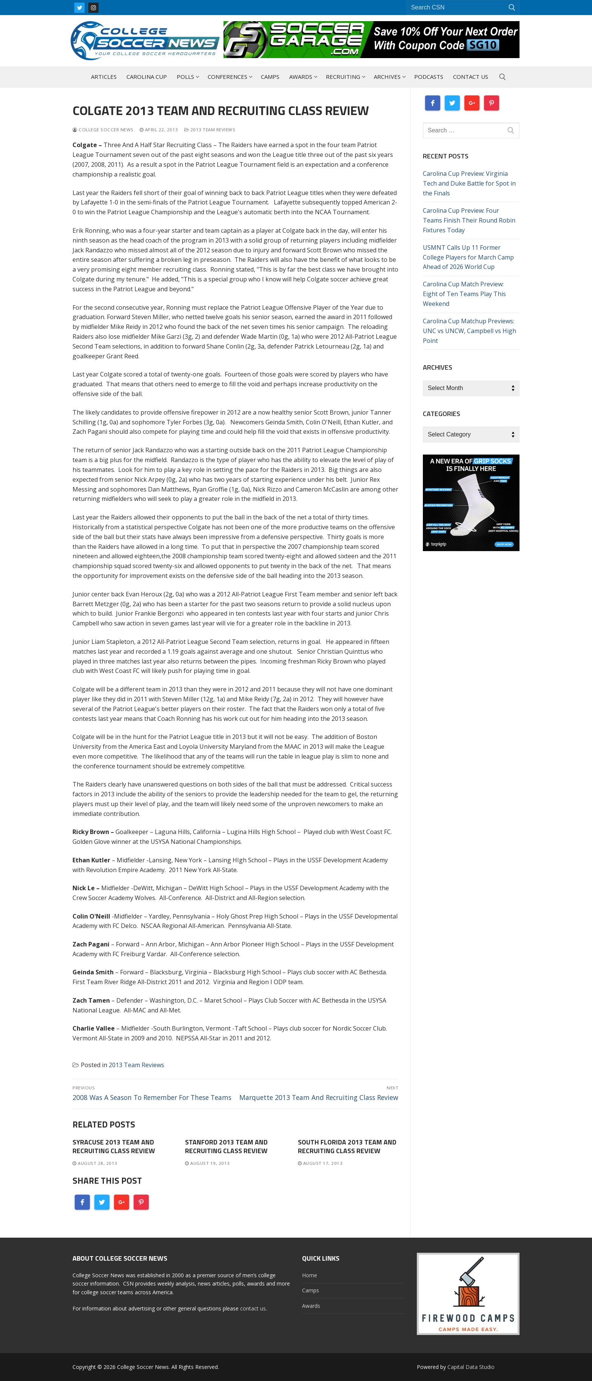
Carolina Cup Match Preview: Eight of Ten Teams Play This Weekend (464, 294)
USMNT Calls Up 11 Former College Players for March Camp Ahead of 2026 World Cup (468, 257)
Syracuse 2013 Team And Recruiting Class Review (113, 1146)
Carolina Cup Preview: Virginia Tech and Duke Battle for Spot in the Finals (469, 183)
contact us (253, 1308)
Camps (310, 1290)
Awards (311, 1305)
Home (309, 1275)
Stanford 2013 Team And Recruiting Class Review (226, 1146)
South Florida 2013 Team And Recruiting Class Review (347, 1146)
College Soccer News (103, 129)
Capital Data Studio (471, 1366)
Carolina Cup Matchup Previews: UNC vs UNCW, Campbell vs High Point (469, 331)
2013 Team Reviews (210, 129)
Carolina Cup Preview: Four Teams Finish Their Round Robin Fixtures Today (469, 220)
